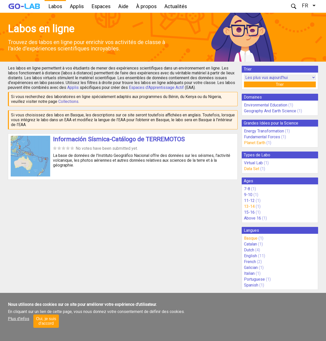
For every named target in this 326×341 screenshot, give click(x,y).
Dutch (249, 250)
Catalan (250, 244)
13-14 (249, 206)
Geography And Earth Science (270, 110)
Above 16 (252, 218)
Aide (123, 6)
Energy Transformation (264, 131)
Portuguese (254, 279)
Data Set (251, 168)
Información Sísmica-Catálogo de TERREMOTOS (119, 139)
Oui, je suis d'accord (46, 321)
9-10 (248, 194)
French (250, 261)
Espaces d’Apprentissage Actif (156, 87)
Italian (249, 273)
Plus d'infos (18, 318)
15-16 (249, 212)
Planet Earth (254, 142)
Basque (250, 238)
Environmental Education (265, 105)
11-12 (249, 200)
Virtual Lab (253, 162)
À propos (146, 6)
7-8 (247, 188)
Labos (55, 6)
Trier (280, 84)
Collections (68, 101)
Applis (77, 6)
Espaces (101, 6)
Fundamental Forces (262, 136)
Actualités (175, 6)
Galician (251, 267)
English (250, 255)
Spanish (251, 285)
